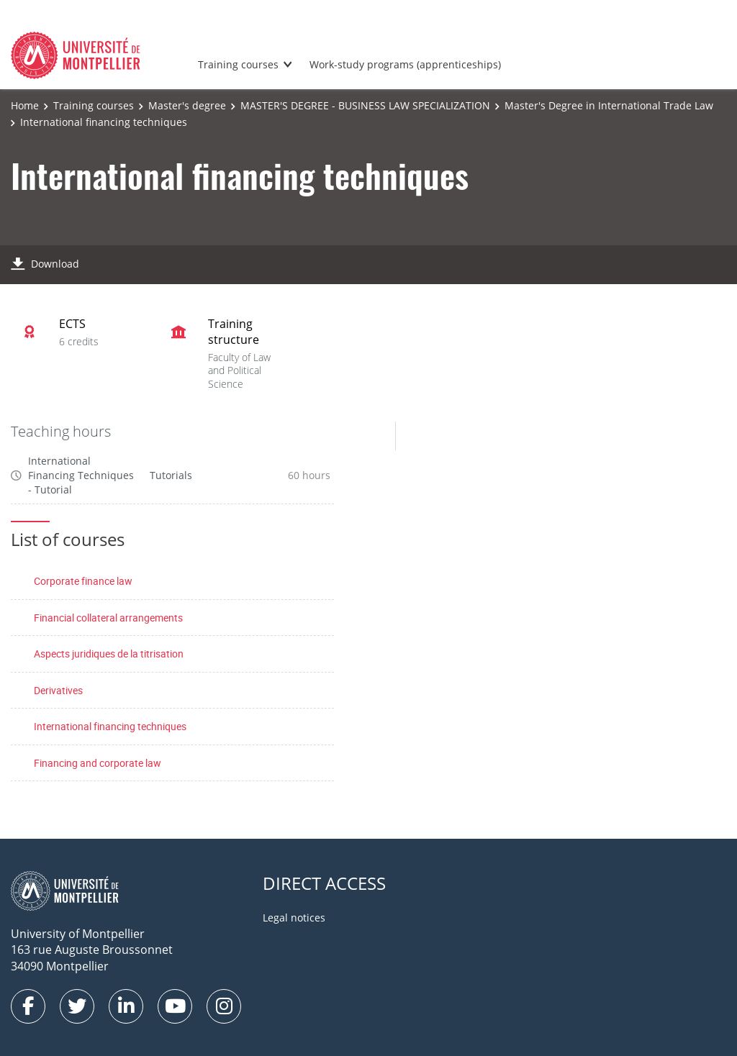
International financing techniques (110, 726)
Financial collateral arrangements (108, 617)
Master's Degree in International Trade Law (609, 105)
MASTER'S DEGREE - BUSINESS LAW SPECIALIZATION (365, 105)
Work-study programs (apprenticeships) (405, 64)
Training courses (238, 64)
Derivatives (58, 690)
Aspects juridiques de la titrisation (109, 653)
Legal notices (294, 917)
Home (25, 105)
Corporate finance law (83, 581)
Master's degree (187, 105)
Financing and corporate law (97, 763)
